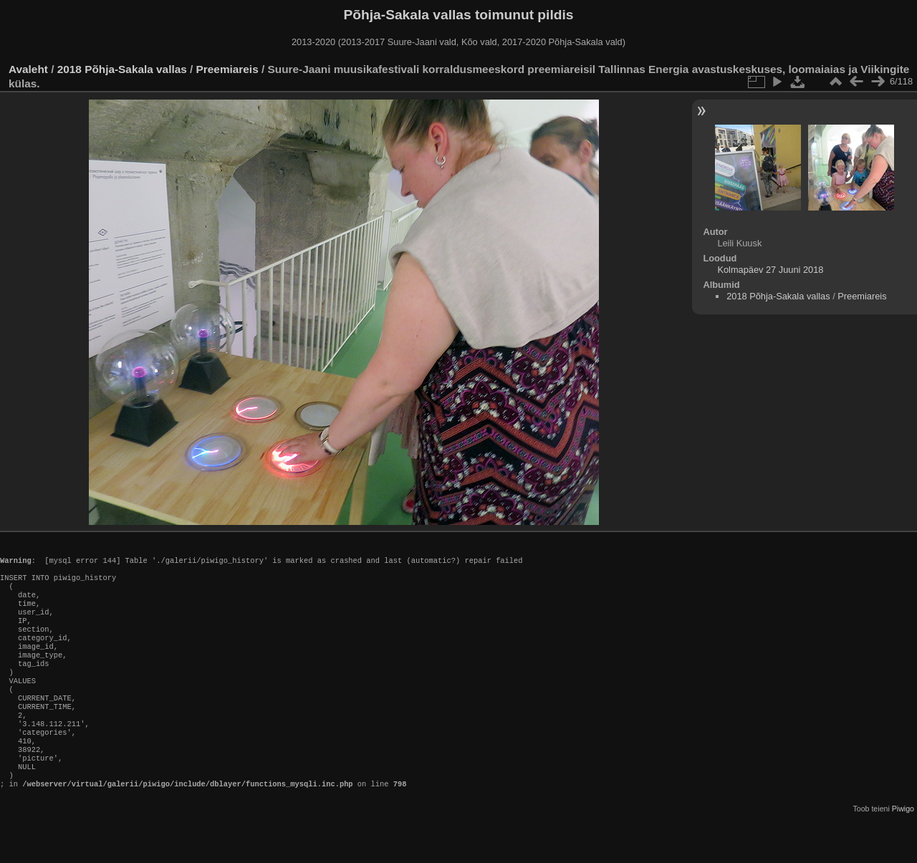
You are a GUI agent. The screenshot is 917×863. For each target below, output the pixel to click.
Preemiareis (227, 69)
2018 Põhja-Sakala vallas (122, 69)
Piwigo (903, 851)
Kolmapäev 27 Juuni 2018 (770, 269)
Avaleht (28, 69)
